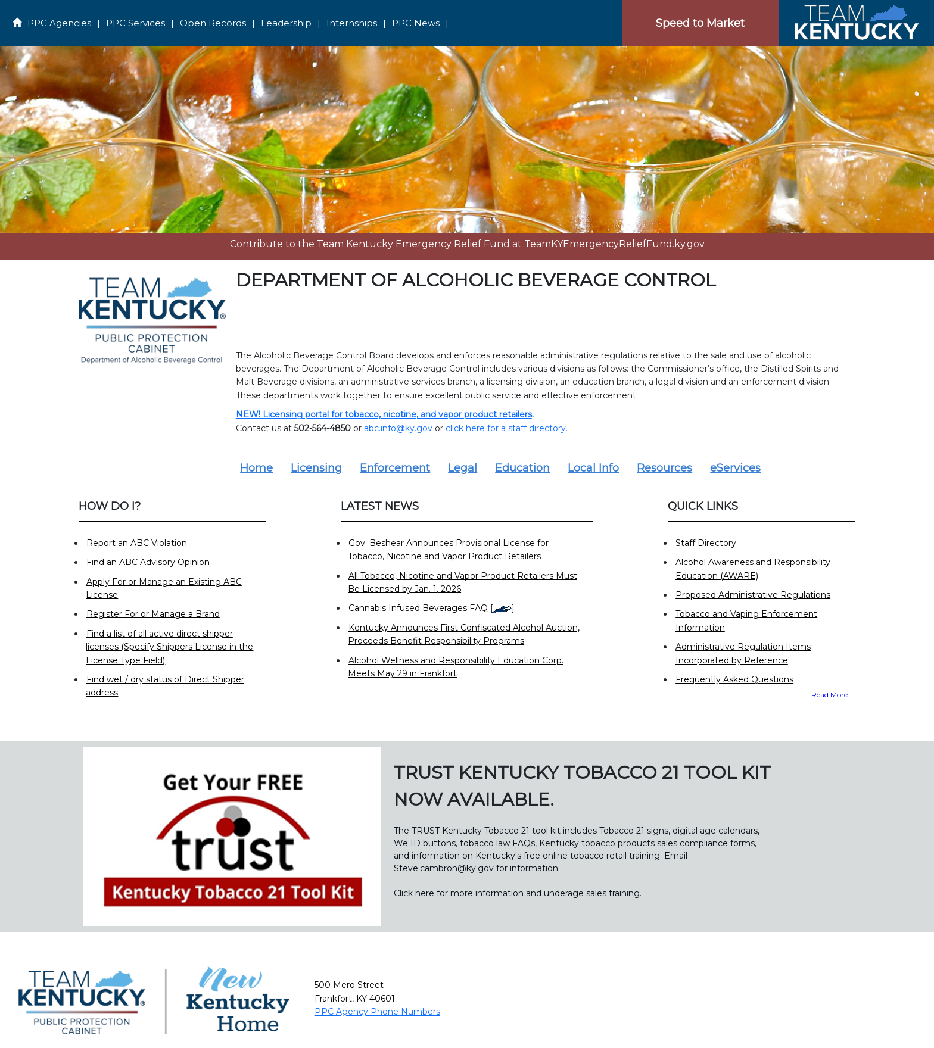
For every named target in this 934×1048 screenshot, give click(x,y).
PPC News (416, 23)
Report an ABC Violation (136, 543)
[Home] (856, 23)
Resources (664, 468)
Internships (351, 23)
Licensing (316, 468)
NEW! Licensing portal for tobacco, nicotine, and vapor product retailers (384, 414)
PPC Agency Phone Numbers (377, 1011)
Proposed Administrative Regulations (752, 595)
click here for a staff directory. (507, 428)
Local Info (593, 468)
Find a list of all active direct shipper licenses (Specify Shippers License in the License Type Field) (169, 647)
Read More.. (831, 694)
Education (522, 468)
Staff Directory (705, 543)
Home (256, 468)
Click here (414, 893)
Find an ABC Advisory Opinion (148, 562)
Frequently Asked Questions (734, 679)
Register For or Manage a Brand (153, 614)
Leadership (286, 23)
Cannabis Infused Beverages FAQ (418, 608)
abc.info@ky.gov (398, 428)
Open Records (213, 23)
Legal (462, 468)
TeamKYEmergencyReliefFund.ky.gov (614, 243)
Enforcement (395, 468)
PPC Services (135, 23)
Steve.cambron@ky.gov (445, 868)
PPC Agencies (59, 23)
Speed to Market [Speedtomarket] (700, 23)
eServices (735, 468)
